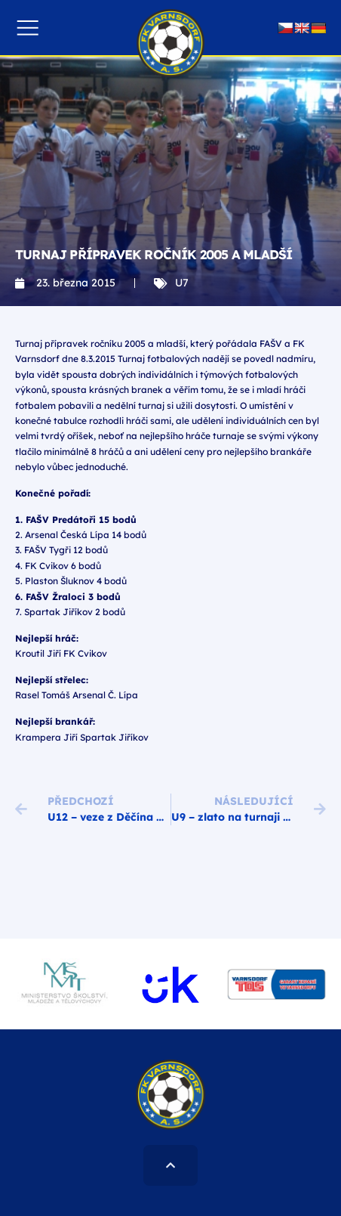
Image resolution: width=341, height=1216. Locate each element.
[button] (27, 27)
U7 (182, 282)
